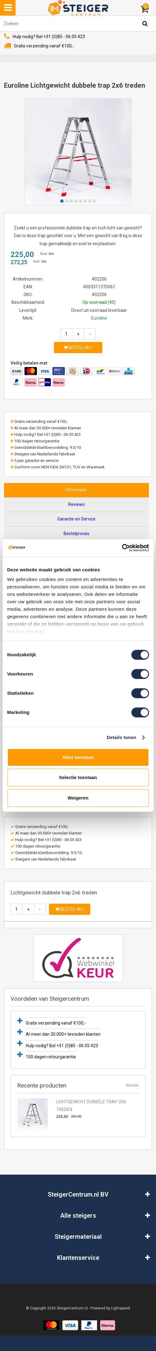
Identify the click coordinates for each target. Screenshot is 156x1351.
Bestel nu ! (78, 347)
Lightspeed (120, 1308)
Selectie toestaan (78, 777)
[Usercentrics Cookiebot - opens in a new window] (122, 548)
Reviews (76, 504)
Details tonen (121, 737)
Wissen (132, 1085)
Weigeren (78, 797)
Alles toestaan (78, 757)
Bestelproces (76, 533)
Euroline (99, 318)
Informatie (76, 489)
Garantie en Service (76, 518)
